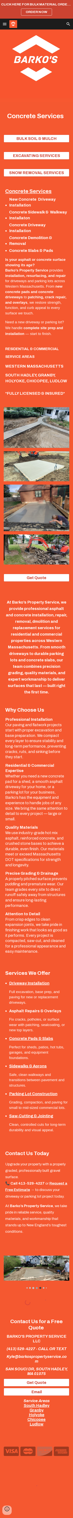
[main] (36, 116)
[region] (36, 9)
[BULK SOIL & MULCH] (36, 139)
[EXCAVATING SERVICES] (36, 156)
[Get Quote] (36, 578)
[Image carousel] (36, 1272)
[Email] (36, 1392)
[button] (4, 24)
